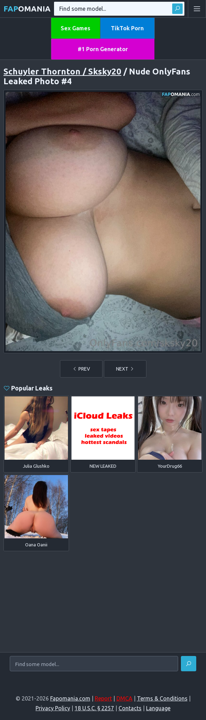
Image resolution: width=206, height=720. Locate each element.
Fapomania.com (70, 698)
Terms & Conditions (162, 698)
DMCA (124, 698)
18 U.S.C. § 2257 (94, 708)
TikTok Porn (127, 28)
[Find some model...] (94, 664)
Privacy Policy (53, 708)
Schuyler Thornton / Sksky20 (62, 71)
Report (103, 698)
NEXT (125, 369)
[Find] (188, 663)
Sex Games (75, 28)
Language (158, 708)
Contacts (130, 708)
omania (27, 8)
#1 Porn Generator (103, 49)
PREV (81, 369)
